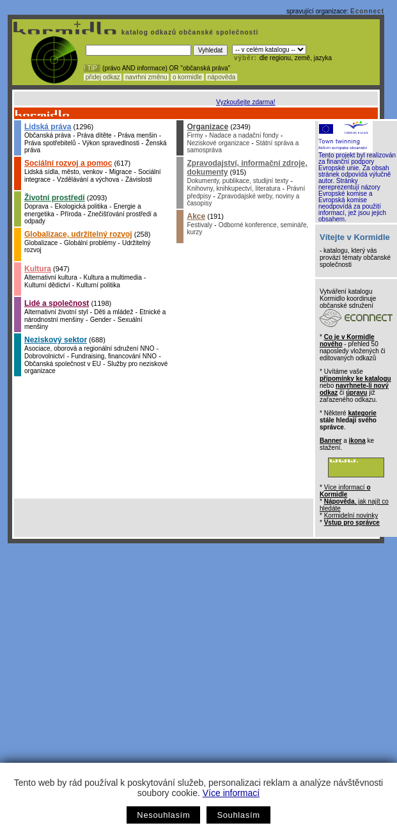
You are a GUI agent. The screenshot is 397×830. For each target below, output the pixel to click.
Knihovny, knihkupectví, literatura (233, 188)
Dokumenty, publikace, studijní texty (237, 180)
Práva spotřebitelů (50, 143)
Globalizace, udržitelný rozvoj (78, 234)
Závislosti (138, 179)
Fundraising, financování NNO (114, 356)
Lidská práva (47, 126)
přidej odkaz (102, 77)
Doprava (36, 206)
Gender (100, 319)
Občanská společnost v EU (62, 363)
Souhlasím (238, 815)
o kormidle (187, 77)
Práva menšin (137, 135)
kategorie (362, 413)
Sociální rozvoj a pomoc (68, 163)
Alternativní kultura (50, 277)
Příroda (70, 214)
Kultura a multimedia (113, 277)
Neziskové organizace (218, 143)
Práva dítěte (94, 135)
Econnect (367, 11)
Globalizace (41, 242)
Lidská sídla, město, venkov (63, 171)
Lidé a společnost (56, 303)
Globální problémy (90, 242)
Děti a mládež (113, 311)
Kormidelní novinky (351, 515)
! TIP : (92, 68)
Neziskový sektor (55, 339)
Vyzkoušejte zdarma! (245, 102)
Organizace (207, 126)
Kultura (37, 268)
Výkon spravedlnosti (110, 143)
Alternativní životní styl (56, 311)
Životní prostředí (54, 197)
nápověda (222, 77)
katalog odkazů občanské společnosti (188, 32)
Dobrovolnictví (44, 356)
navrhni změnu (146, 77)
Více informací (231, 793)
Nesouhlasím (163, 815)
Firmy (195, 135)
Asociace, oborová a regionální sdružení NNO (89, 348)
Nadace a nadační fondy (243, 135)
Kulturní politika (98, 285)
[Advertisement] (120, 670)
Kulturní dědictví (47, 285)
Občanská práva (47, 135)
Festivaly (199, 224)
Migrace (120, 171)
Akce (196, 216)
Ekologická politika (81, 206)
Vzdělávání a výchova (88, 179)
